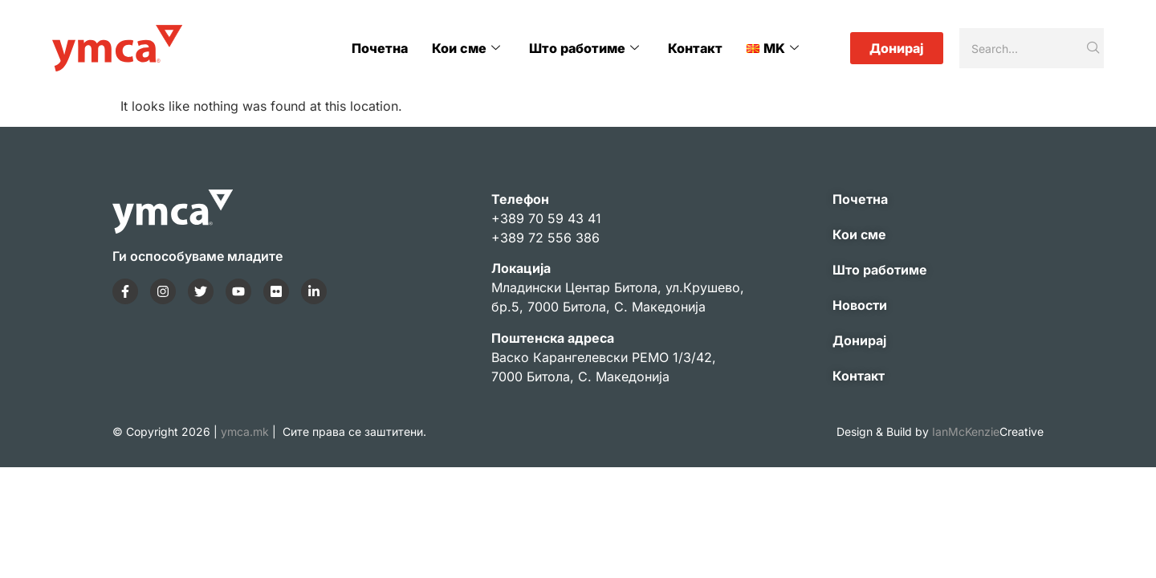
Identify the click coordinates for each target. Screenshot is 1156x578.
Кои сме (469, 48)
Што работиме (586, 48)
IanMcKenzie (988, 431)
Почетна (383, 48)
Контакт (696, 48)
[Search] (1021, 48)
